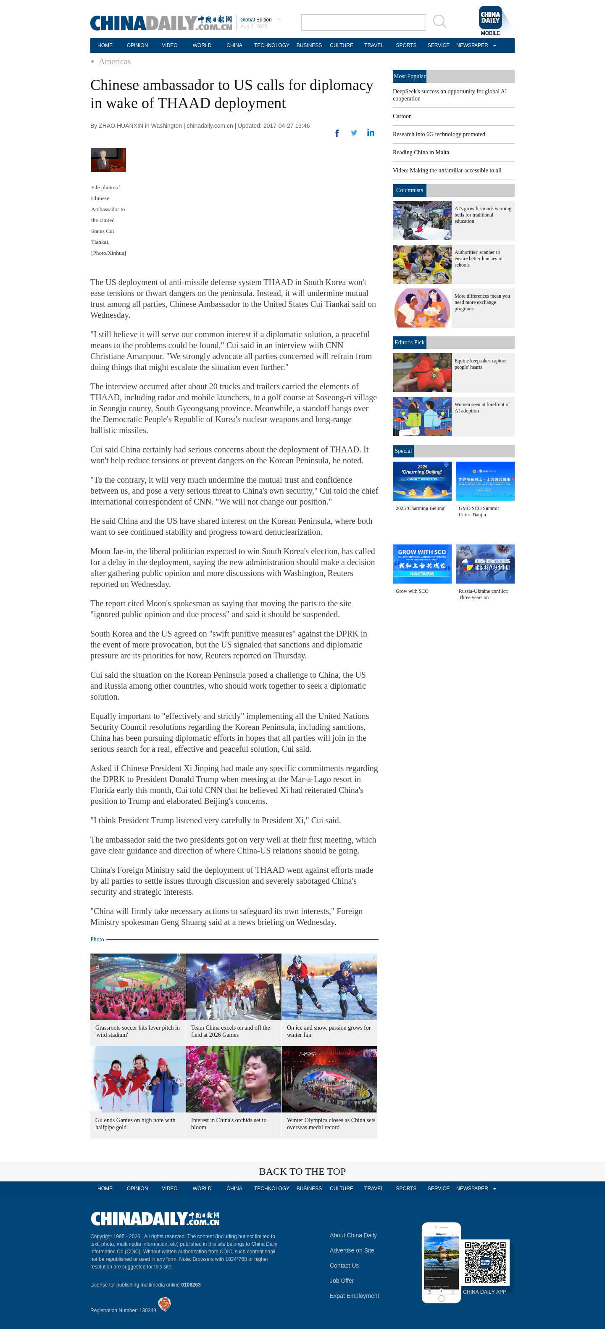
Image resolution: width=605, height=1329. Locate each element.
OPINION (137, 45)
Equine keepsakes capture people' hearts (481, 364)
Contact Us (344, 1265)
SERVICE (439, 45)
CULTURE (341, 45)
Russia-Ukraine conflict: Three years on (483, 594)
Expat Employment (354, 1295)
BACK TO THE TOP (302, 1171)
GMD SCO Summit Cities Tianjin (479, 511)
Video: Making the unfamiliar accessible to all (447, 170)
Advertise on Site (352, 1250)
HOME (105, 45)
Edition (256, 20)
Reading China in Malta (421, 152)
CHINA (234, 45)
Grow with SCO (412, 591)
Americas (115, 61)
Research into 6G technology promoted (439, 134)
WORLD (202, 45)
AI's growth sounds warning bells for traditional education (483, 215)
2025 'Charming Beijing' (420, 508)
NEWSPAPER (471, 45)
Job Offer (342, 1280)
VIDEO (169, 45)
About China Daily (353, 1235)
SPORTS (406, 45)
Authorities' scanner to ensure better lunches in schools (478, 258)
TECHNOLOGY (271, 45)
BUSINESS (309, 45)
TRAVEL (374, 45)
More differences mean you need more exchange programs (482, 302)
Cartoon (402, 116)
